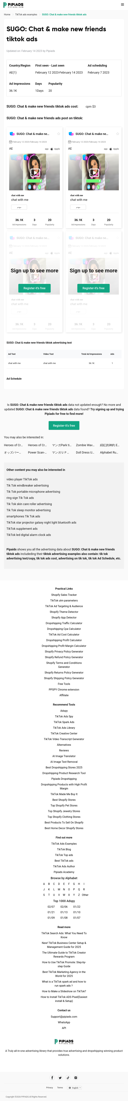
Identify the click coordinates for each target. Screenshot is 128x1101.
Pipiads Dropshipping (63, 778)
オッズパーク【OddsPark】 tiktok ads (16, 452)
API (64, 1028)
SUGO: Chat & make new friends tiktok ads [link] (64, 14)
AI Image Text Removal (64, 761)
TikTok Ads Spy (64, 716)
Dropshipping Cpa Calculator (64, 628)
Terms (60, 1087)
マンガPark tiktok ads (64, 445)
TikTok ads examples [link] (26, 14)
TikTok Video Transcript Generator (64, 739)
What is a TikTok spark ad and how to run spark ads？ (64, 983)
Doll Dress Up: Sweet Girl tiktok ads (88, 452)
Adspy (64, 710)
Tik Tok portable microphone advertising (33, 491)
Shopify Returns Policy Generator (63, 672)
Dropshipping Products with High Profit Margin (64, 786)
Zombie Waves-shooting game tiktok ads (88, 445)
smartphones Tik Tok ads (23, 516)
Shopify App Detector (64, 617)
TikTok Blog (64, 849)
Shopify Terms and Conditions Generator (64, 665)
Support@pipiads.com (64, 1016)
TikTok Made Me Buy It (64, 794)
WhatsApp (64, 1022)
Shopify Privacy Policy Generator (64, 651)
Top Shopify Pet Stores (64, 805)
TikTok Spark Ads (64, 722)
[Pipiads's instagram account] (75, 1077)
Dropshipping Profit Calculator (64, 640)
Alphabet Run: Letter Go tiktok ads (112, 452)
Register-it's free (35, 288)
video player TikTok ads (22, 479)
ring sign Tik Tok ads (20, 498)
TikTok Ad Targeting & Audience (64, 606)
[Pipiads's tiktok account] (67, 1077)
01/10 (76, 912)
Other (84, 895)
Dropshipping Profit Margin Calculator (64, 645)
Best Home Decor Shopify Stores (64, 828)
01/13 (64, 912)
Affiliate (64, 695)
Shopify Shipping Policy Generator (64, 678)
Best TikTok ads (63, 860)
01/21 (51, 912)
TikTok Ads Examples (64, 843)
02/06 (64, 906)
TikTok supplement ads (22, 528)
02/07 (51, 906)
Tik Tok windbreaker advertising (27, 485)
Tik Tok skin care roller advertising (29, 504)
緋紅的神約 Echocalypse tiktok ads (112, 445)
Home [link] (7, 14)
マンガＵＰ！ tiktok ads (64, 452)
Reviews (64, 750)
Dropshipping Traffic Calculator (64, 623)
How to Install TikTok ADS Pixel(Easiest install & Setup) (64, 999)
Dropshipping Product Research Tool (64, 773)
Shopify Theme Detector (64, 611)
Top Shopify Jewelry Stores (64, 811)
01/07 (76, 917)
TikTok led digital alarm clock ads (28, 535)
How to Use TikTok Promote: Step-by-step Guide (64, 964)
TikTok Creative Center (64, 733)
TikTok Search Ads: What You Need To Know (63, 935)
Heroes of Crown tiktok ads (16, 445)
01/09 (51, 917)
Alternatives (64, 744)
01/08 (64, 917)
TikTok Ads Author (64, 866)
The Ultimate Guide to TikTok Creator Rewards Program (64, 954)
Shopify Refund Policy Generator (64, 657)
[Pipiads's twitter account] (60, 1077)
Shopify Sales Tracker (64, 594)
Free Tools (64, 684)
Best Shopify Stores (64, 799)
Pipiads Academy (64, 872)
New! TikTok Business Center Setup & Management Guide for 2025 (64, 945)
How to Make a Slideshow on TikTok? (64, 991)
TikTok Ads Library (64, 727)
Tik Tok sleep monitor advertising (28, 510)
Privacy (49, 1087)
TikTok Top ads (64, 855)
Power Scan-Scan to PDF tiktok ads (40, 452)
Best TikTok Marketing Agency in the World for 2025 (64, 974)
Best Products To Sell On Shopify (64, 822)
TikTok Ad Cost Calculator (64, 634)
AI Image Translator (64, 756)
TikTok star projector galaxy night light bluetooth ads (41, 522)
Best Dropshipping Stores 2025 (64, 767)
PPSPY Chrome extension (64, 689)
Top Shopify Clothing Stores (64, 816)
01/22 (76, 906)
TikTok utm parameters (64, 600)
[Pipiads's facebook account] (52, 1077)
